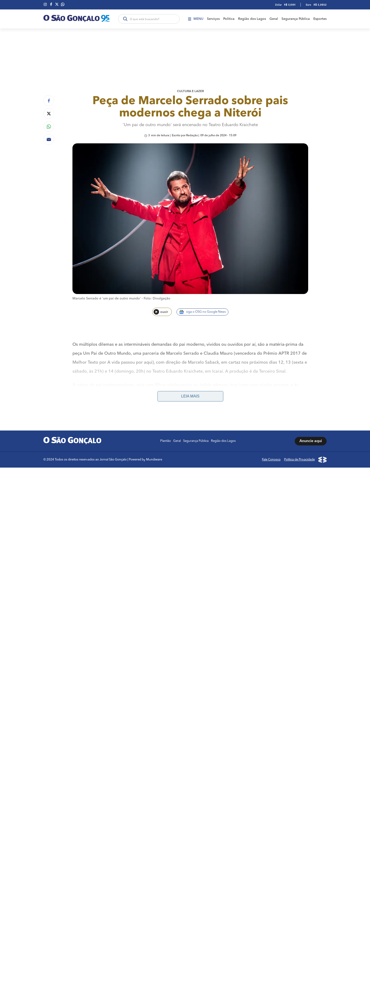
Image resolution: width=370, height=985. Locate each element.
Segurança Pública (296, 19)
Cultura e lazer (190, 91)
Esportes (320, 19)
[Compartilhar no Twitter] (48, 113)
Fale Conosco (271, 459)
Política (229, 19)
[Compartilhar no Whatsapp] (48, 126)
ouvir (161, 312)
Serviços (213, 19)
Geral (273, 19)
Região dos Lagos (252, 19)
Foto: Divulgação (157, 298)
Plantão (165, 441)
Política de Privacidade (299, 459)
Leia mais (190, 396)
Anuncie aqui (310, 441)
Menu (195, 19)
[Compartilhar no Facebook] (48, 100)
